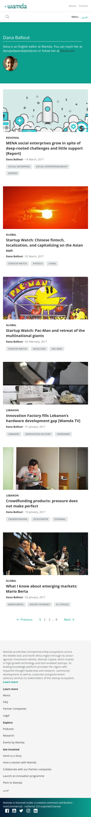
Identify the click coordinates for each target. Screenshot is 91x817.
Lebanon (12, 410)
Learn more (10, 682)
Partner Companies (14, 708)
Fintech (37, 263)
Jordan (12, 173)
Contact (83, 6)
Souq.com (39, 348)
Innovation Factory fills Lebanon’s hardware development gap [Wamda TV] (43, 418)
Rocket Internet (40, 604)
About (72, 6)
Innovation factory (38, 434)
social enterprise (19, 166)
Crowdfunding (17, 519)
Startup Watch (17, 263)
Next (67, 620)
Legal (6, 715)
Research (8, 735)
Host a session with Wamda (19, 762)
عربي (84, 16)
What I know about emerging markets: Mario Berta (41, 589)
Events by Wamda (14, 742)
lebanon (13, 434)
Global (11, 234)
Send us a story (12, 755)
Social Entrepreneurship (51, 166)
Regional (12, 137)
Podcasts (8, 729)
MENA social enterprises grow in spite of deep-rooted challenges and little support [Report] (44, 148)
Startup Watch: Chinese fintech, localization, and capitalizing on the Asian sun (44, 245)
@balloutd (67, 51)
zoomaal (60, 519)
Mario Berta (15, 604)
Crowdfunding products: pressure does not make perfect (42, 503)
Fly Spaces (62, 604)
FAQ (5, 702)
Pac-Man (57, 348)
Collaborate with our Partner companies (27, 769)
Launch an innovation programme (23, 776)
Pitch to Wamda (12, 782)
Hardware (63, 434)
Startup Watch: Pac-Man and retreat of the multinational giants (45, 333)
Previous (26, 620)
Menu (74, 17)
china (52, 263)
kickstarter (40, 519)
